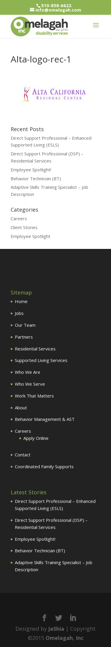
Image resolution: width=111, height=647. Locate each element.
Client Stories (24, 227)
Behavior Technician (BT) (36, 178)
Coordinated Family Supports (44, 466)
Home (21, 301)
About (21, 408)
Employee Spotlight (30, 236)
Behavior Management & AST (45, 419)
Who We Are (27, 372)
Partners (24, 337)
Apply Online (36, 438)
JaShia (56, 628)
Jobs (19, 313)
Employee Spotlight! (31, 170)
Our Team (25, 325)
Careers (19, 218)
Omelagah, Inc (64, 637)
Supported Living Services (41, 360)
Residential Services (35, 349)
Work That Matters (34, 396)
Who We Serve (30, 384)
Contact (22, 455)
